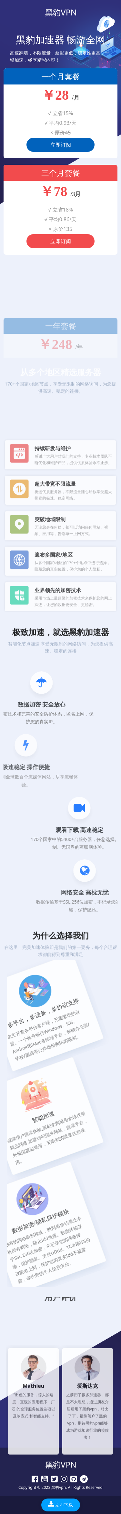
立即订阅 (60, 145)
